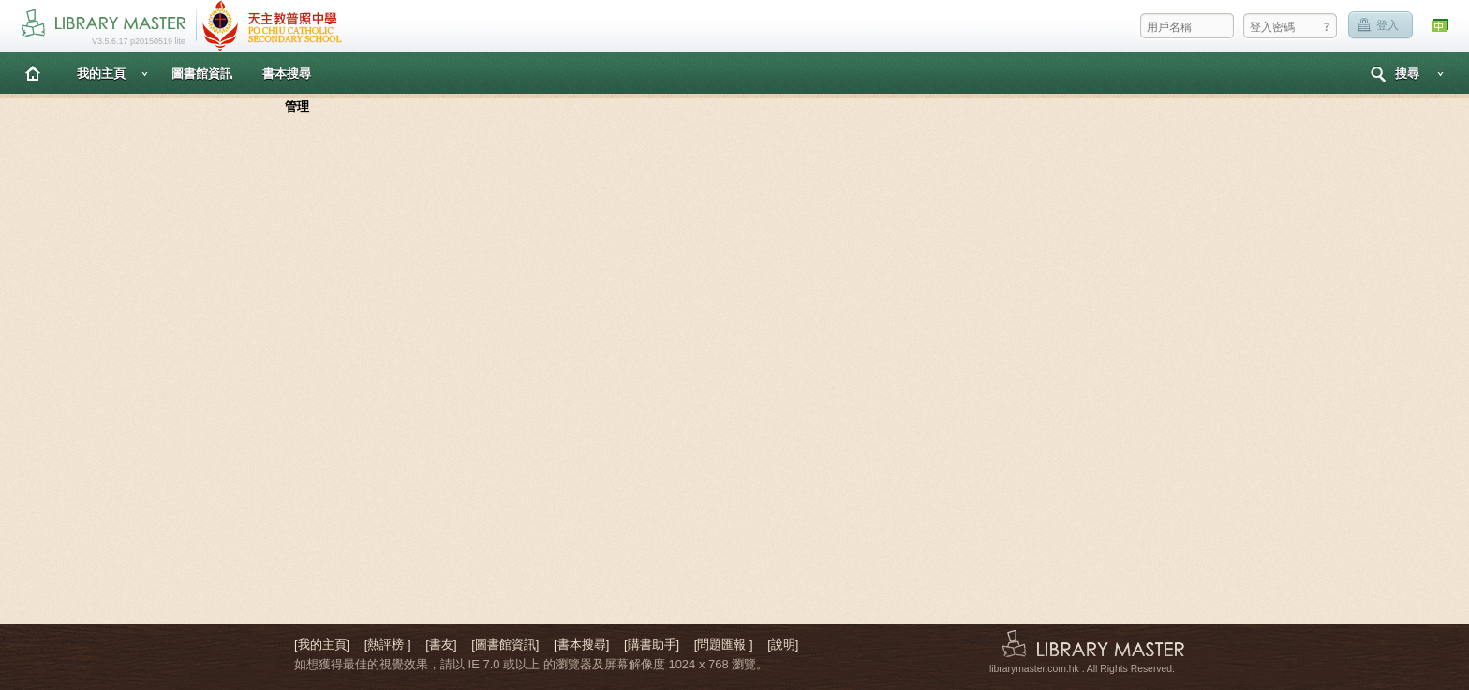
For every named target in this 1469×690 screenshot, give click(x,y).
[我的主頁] (321, 645)
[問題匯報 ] (723, 645)
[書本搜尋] (581, 645)
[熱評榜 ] (387, 645)
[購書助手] (651, 645)
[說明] (782, 645)
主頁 (33, 73)
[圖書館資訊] (505, 645)
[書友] (440, 645)
